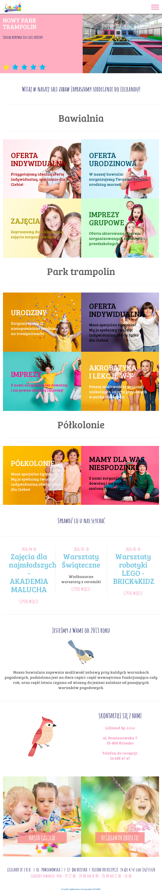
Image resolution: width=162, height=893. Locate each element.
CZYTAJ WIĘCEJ (29, 601)
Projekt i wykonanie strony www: (81, 889)
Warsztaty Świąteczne (81, 560)
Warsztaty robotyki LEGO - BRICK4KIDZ (133, 568)
